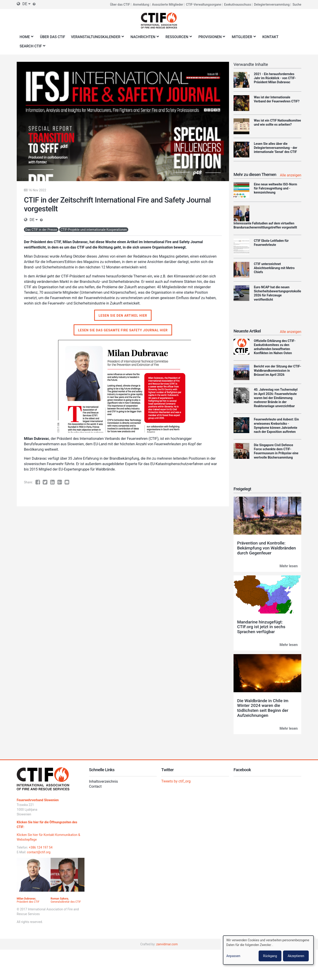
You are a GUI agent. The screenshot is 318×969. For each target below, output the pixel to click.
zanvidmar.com (167, 944)
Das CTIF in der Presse (41, 229)
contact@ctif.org (38, 852)
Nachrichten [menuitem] (144, 38)
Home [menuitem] (25, 38)
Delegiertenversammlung (272, 4)
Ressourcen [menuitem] (178, 38)
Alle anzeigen (290, 175)
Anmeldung (141, 4)
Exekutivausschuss (237, 4)
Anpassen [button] (233, 956)
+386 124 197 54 (40, 847)
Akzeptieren (296, 956)
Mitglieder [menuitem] (243, 38)
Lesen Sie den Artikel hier (122, 315)
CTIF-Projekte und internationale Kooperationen (94, 229)
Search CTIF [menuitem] (31, 47)
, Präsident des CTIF (28, 900)
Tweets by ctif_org (176, 781)
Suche (296, 4)
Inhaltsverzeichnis (103, 781)
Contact (95, 786)
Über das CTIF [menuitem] (52, 37)
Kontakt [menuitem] (270, 37)
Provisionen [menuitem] (211, 38)
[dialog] (268, 950)
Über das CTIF (120, 4)
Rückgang (270, 956)
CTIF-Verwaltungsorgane (203, 4)
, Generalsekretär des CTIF (66, 900)
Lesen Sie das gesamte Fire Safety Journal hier (123, 330)
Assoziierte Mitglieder (167, 4)
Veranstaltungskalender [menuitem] (96, 38)
